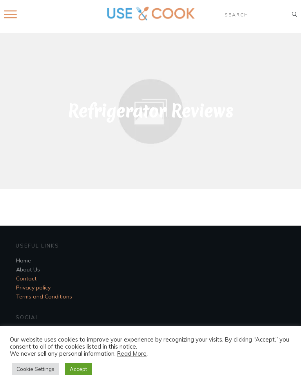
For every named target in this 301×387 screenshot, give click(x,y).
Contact (26, 278)
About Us (28, 269)
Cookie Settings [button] (35, 369)
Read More (132, 353)
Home (23, 260)
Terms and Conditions (44, 296)
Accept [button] (78, 369)
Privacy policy (33, 287)
